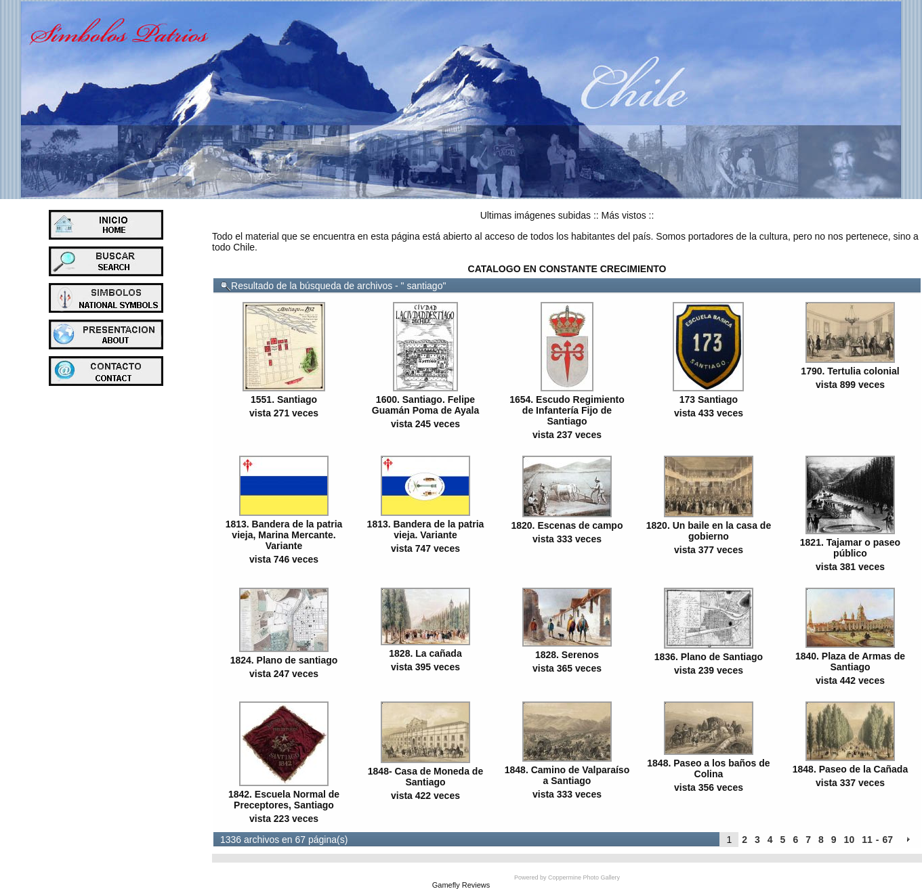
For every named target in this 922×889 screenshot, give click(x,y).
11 (867, 839)
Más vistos (624, 215)
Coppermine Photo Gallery (584, 877)
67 (887, 839)
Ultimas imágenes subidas (535, 215)
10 (849, 839)
